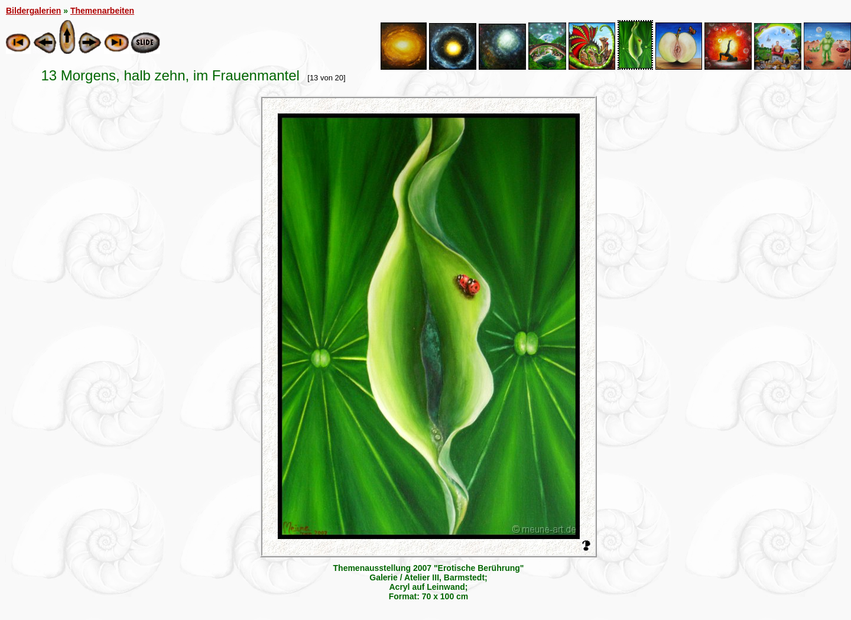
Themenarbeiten (102, 10)
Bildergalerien (33, 10)
